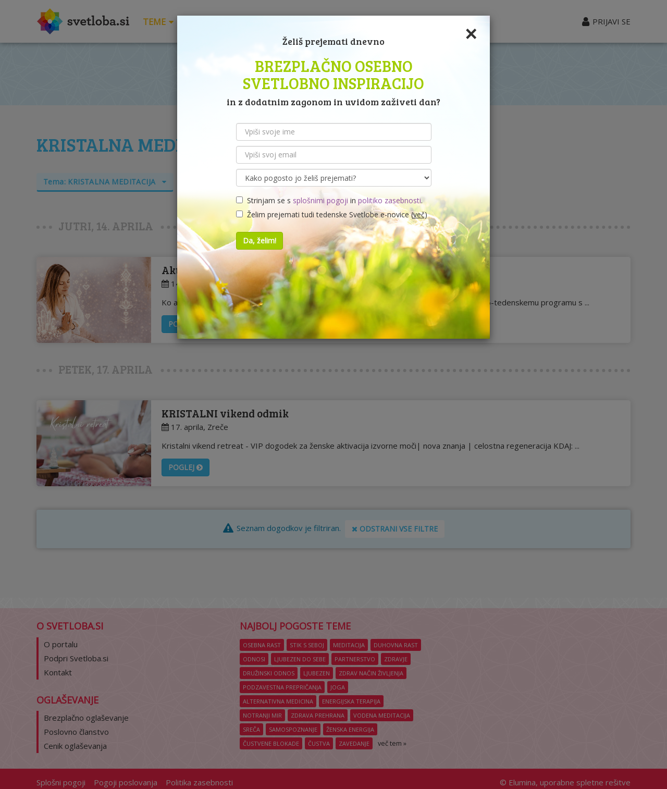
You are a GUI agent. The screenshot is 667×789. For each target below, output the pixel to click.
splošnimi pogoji (320, 200)
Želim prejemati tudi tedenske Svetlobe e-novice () (331, 214)
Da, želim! (259, 240)
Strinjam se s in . (329, 200)
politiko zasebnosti (389, 200)
